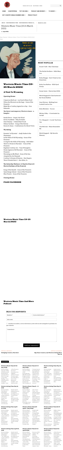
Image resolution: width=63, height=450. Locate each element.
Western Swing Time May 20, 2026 (52, 366)
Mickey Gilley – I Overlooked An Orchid (49, 103)
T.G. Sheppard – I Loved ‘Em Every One (49, 107)
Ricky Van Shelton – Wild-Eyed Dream (48, 80)
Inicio (3, 22)
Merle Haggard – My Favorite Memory (48, 115)
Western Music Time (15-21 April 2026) (30, 429)
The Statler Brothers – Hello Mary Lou (48, 70)
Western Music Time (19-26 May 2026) (9, 366)
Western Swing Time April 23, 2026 (10, 429)
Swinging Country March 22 (10, 352)
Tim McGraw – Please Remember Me (48, 111)
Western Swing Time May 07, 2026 (52, 387)
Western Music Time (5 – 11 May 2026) (30, 387)
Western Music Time (12, 22)
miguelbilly (6, 31)
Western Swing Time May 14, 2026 (9, 387)
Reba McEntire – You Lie (45, 99)
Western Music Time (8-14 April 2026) (51, 429)
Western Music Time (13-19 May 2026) (30, 366)
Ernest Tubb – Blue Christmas (46, 66)
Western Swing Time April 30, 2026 (9, 407)
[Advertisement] (20, 202)
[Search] (60, 5)
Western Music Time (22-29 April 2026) (52, 407)
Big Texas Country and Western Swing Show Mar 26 (48, 353)
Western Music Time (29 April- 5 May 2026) (29, 407)
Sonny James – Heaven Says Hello (47, 84)
